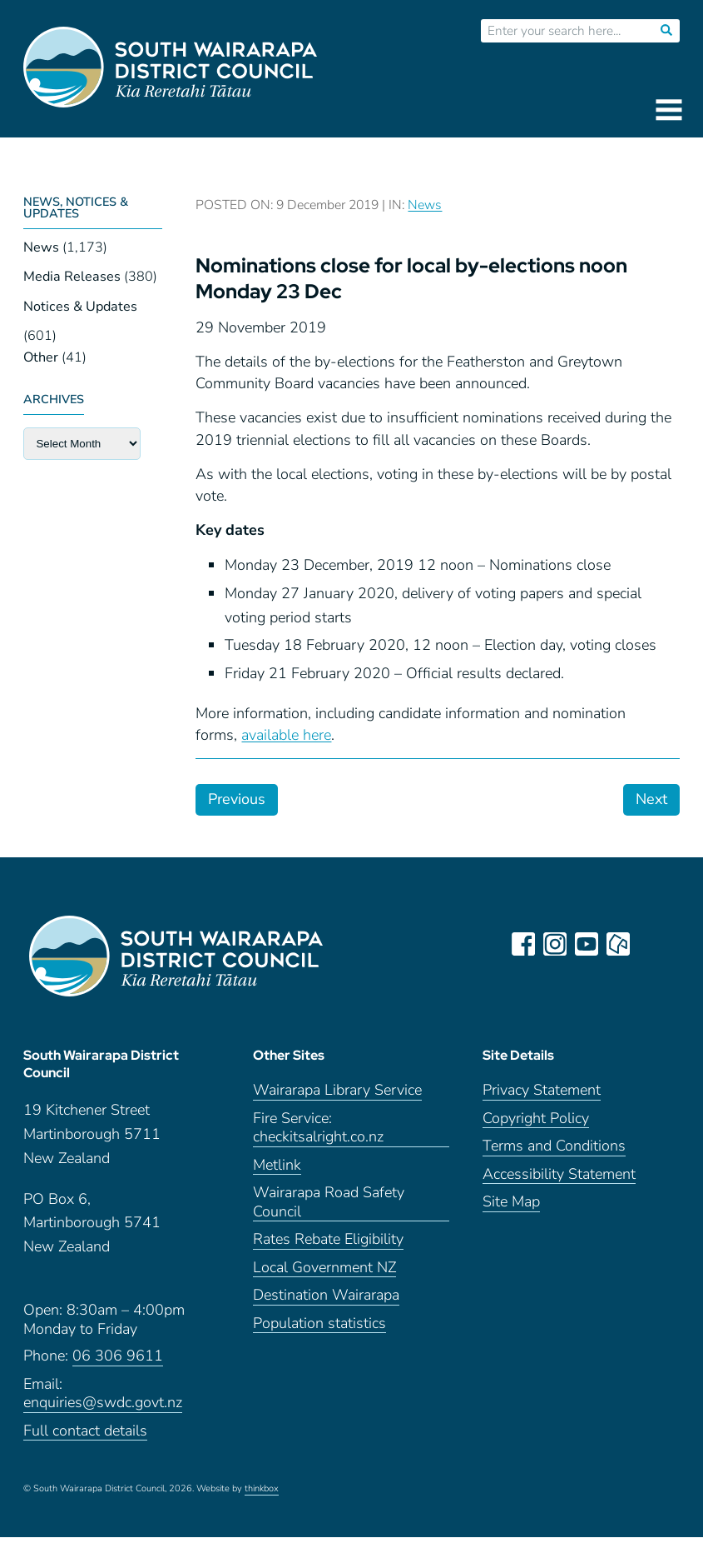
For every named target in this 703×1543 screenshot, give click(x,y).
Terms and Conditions (554, 1152)
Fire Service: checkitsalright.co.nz (318, 1134)
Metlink (277, 1171)
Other (40, 357)
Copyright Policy (536, 1124)
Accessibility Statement (559, 1180)
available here (286, 735)
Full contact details (85, 1436)
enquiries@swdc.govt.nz (102, 1408)
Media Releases (72, 276)
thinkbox (262, 1495)
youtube (588, 944)
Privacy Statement (542, 1096)
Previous (236, 799)
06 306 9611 (117, 1361)
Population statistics (319, 1329)
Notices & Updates (80, 306)
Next (651, 799)
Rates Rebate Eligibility (328, 1246)
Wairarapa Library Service (337, 1096)
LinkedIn (651, 944)
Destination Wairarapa (326, 1301)
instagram (556, 944)
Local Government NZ (324, 1273)
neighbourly (619, 944)
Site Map (511, 1208)
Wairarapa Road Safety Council (328, 1209)
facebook (525, 944)
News (41, 247)
